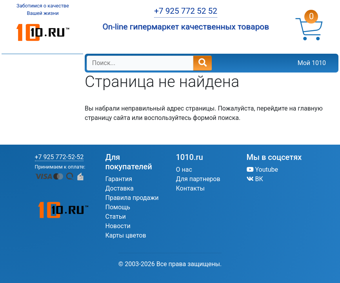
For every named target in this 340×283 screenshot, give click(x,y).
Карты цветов (125, 235)
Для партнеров (198, 179)
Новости (118, 226)
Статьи (115, 216)
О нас (184, 169)
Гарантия (119, 179)
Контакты (190, 188)
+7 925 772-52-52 (59, 157)
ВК (255, 179)
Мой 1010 (312, 63)
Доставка (119, 188)
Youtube (262, 169)
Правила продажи (132, 197)
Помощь (117, 207)
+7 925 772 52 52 (185, 11)
